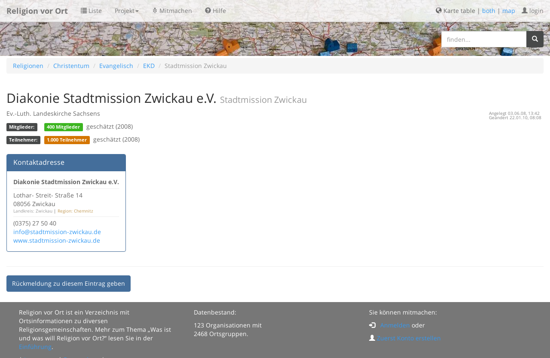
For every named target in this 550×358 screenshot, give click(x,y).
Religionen (28, 66)
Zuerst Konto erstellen (409, 338)
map (508, 10)
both (488, 10)
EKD (149, 66)
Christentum (71, 66)
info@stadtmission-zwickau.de (57, 232)
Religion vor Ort (37, 11)
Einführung (35, 347)
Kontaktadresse (38, 162)
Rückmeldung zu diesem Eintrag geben (68, 283)
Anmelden (395, 325)
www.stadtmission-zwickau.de (56, 240)
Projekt (127, 10)
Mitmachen (172, 10)
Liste (91, 10)
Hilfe (215, 10)
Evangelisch (116, 66)
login (533, 10)
